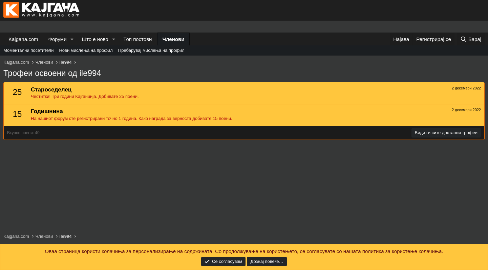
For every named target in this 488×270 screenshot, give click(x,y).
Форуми (57, 39)
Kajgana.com (23, 39)
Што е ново (95, 39)
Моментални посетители (28, 50)
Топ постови (138, 39)
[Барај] (471, 39)
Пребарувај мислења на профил (151, 50)
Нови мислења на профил (85, 50)
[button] (72, 39)
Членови (174, 39)
